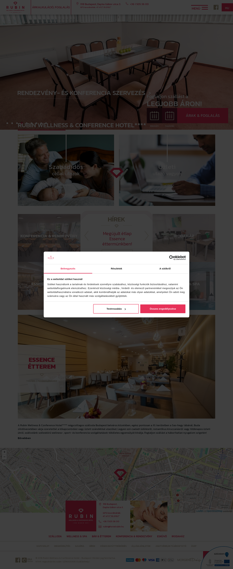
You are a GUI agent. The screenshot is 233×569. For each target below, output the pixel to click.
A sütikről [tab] (165, 268)
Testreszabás (116, 308)
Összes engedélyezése (163, 308)
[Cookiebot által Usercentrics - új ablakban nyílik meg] (171, 257)
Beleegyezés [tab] (68, 268)
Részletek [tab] (116, 268)
